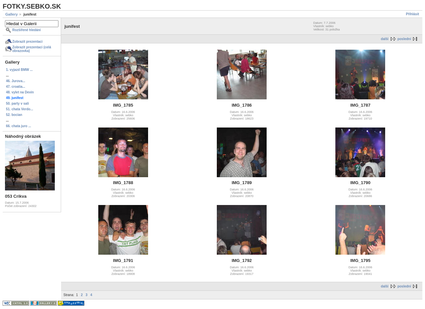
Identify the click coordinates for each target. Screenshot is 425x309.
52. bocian (14, 115)
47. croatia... (15, 86)
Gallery (11, 14)
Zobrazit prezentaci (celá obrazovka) (31, 49)
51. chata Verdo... (19, 109)
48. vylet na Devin (20, 92)
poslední (404, 39)
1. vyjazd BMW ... (19, 70)
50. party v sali (17, 103)
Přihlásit (412, 14)
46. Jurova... (15, 81)
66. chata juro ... (18, 126)
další (384, 39)
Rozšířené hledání (26, 30)
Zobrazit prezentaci (27, 41)
